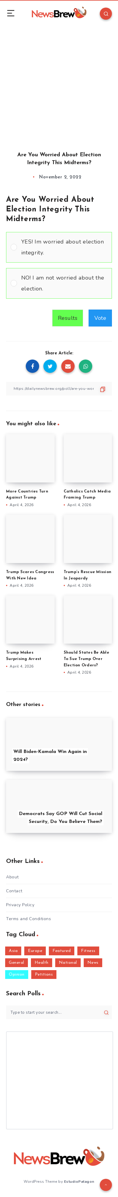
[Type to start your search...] (59, 1012)
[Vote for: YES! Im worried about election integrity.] (59, 247)
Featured (61, 951)
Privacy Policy (20, 905)
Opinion (17, 974)
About (12, 877)
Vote (100, 318)
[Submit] (106, 1012)
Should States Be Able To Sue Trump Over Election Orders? (86, 659)
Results (68, 318)
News (93, 962)
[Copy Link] (59, 389)
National (68, 962)
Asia (13, 951)
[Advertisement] (59, 83)
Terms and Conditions (28, 919)
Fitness (88, 951)
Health (42, 962)
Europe (35, 951)
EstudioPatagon (79, 1181)
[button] (64, 247)
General (16, 962)
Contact (14, 891)
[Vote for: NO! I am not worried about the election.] (59, 283)
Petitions (44, 974)
